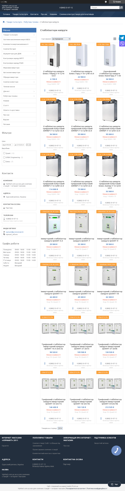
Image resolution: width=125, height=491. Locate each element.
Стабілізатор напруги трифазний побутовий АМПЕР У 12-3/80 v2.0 (53, 183)
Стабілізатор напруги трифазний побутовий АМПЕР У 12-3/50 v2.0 (81, 183)
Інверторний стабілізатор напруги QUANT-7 (81, 240)
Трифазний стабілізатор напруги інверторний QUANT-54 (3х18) (110, 401)
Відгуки (6, 119)
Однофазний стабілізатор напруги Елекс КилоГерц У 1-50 (110, 73)
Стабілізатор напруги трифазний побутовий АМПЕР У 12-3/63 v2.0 (110, 128)
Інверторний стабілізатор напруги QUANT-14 (81, 292)
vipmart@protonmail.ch (14, 232)
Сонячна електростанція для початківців (77, 14)
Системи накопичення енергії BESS (16, 39)
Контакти (34, 14)
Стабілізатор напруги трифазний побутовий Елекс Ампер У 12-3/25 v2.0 (110, 184)
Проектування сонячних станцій (45, 449)
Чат (114, 484)
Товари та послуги (20, 14)
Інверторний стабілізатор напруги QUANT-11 (53, 292)
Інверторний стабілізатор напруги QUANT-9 (109, 240)
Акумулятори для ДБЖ (12, 53)
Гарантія (5, 446)
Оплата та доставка (11, 110)
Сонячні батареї (9, 49)
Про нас (44, 14)
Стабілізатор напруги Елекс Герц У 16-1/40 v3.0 (81, 72)
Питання (6, 124)
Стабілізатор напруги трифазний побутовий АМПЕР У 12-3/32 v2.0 (53, 128)
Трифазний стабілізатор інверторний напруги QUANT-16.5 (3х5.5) (53, 346)
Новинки (53, 14)
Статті (6, 105)
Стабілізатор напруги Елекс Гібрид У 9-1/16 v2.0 (53, 73)
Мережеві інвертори (11, 68)
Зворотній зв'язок (101, 443)
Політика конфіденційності (97, 488)
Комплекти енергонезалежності (15, 44)
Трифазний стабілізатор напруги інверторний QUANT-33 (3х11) (53, 401)
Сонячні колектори (10, 82)
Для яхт (6, 91)
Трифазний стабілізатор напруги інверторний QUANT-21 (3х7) (81, 346)
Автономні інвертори (11, 72)
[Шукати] (121, 7)
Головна (6, 14)
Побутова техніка (31, 22)
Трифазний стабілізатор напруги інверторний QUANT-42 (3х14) (81, 401)
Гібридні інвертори (10, 77)
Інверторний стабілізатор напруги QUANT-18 (109, 292)
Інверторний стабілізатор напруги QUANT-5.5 (53, 240)
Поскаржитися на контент (76, 488)
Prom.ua (75, 486)
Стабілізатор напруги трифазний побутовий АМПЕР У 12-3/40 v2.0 (81, 128)
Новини (6, 101)
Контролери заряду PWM (13, 63)
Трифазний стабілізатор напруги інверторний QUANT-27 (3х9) (110, 346)
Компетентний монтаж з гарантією (46, 453)
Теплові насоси (9, 86)
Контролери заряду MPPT (13, 58)
